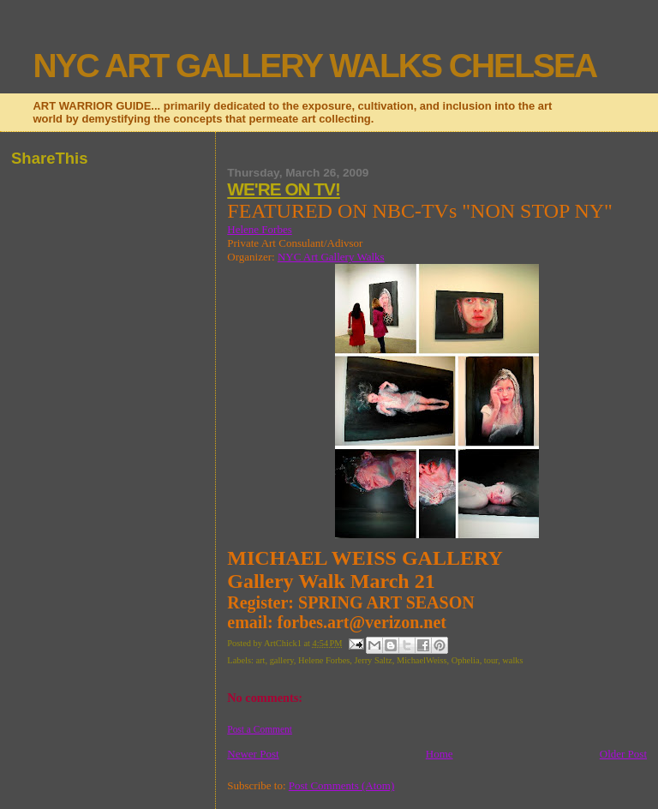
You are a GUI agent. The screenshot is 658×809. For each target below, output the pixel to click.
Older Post (623, 753)
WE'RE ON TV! (283, 189)
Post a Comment (259, 729)
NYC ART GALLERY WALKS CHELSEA (314, 65)
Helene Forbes (259, 229)
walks (512, 660)
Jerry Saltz (373, 660)
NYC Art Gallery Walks (331, 256)
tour (491, 660)
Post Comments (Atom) (342, 785)
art (260, 660)
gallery (282, 660)
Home (439, 753)
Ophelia (466, 660)
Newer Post (252, 753)
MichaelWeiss (422, 660)
